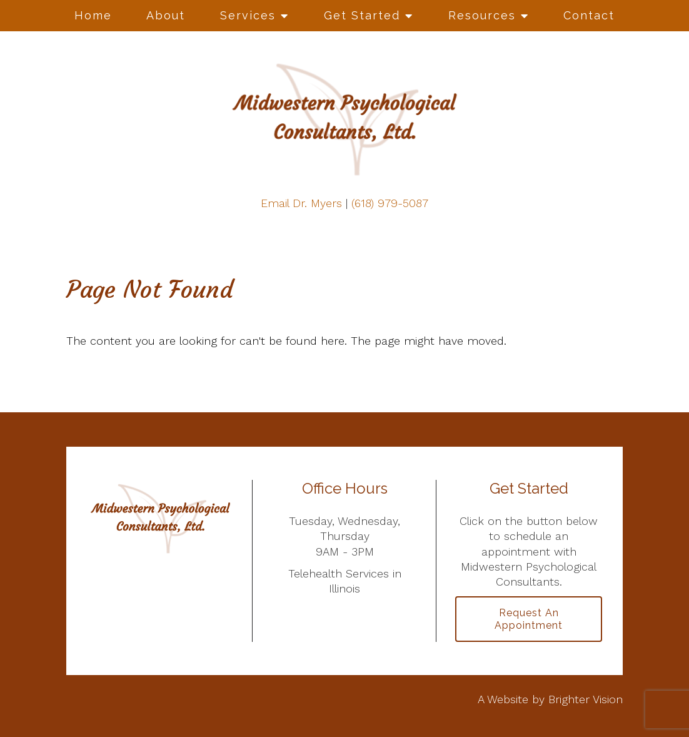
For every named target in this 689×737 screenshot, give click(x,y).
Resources (482, 15)
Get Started (362, 15)
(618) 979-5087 (389, 203)
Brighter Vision (585, 699)
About (165, 15)
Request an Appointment (529, 619)
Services (248, 15)
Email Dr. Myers (301, 203)
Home (93, 15)
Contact (589, 15)
